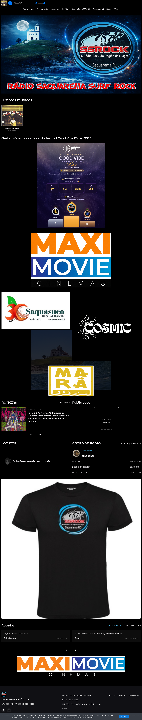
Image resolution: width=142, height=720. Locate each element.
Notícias (65, 9)
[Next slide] (40, 434)
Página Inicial (28, 9)
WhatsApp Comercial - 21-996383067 (123, 695)
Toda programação (131, 443)
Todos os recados (132, 625)
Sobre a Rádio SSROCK (81, 9)
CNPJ (64, 708)
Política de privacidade (102, 9)
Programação (42, 9)
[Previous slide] (31, 434)
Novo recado (115, 625)
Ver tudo (65, 403)
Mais (116, 9)
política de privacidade (85, 717)
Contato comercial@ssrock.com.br (76, 695)
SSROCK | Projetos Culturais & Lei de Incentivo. (81, 704)
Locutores (55, 9)
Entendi (123, 716)
